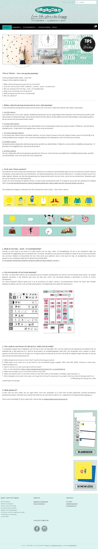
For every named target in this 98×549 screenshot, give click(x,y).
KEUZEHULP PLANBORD (44, 27)
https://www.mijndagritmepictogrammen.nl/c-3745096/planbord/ (43, 369)
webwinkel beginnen (57, 545)
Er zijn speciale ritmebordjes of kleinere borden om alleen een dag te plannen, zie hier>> (30, 261)
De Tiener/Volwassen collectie (14, 133)
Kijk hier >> (88, 395)
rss (50, 545)
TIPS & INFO (7, 27)
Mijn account (68, 2)
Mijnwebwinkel (72, 545)
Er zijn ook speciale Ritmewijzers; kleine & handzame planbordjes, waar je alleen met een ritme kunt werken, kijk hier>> (45, 183)
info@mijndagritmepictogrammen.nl (55, 399)
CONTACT (54, 27)
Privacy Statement (39, 504)
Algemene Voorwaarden (41, 502)
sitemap (47, 545)
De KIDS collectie (9, 112)
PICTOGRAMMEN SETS (30, 27)
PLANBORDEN (17, 27)
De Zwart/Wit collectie (11, 124)
